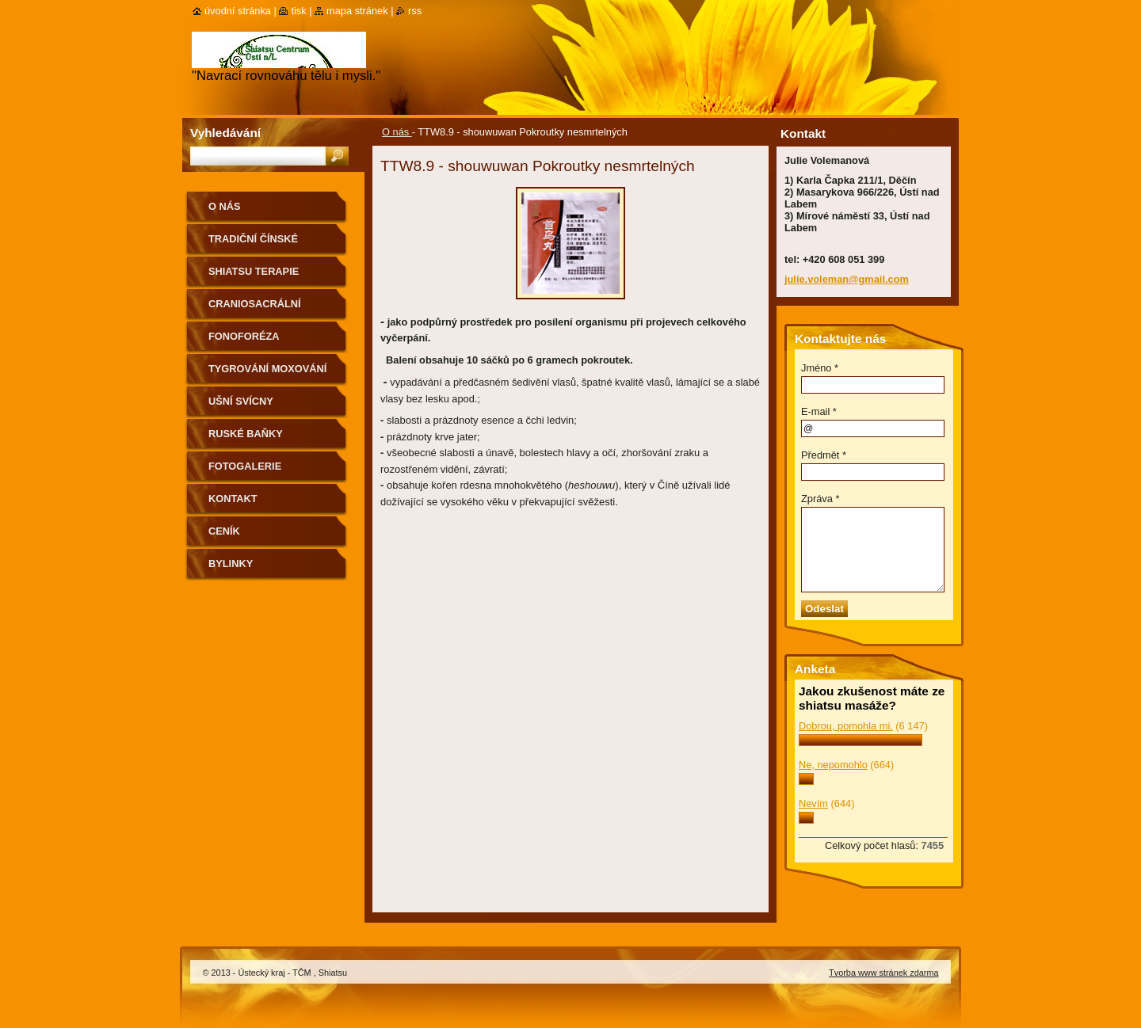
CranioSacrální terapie (254, 309)
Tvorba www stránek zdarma (883, 972)
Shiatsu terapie (253, 271)
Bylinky (230, 563)
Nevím (813, 803)
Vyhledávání (225, 132)
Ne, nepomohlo (833, 765)
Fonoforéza (244, 336)
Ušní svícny (240, 401)
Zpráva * (820, 498)
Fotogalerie (244, 466)
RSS (415, 11)
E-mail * (819, 411)
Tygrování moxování (267, 369)
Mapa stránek (357, 11)
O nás (397, 132)
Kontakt (233, 498)
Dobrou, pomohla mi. (846, 726)
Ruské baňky (245, 434)
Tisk (298, 11)
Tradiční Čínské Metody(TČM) (253, 244)
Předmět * (823, 455)
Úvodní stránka (237, 11)
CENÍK (224, 531)
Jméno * (819, 368)
